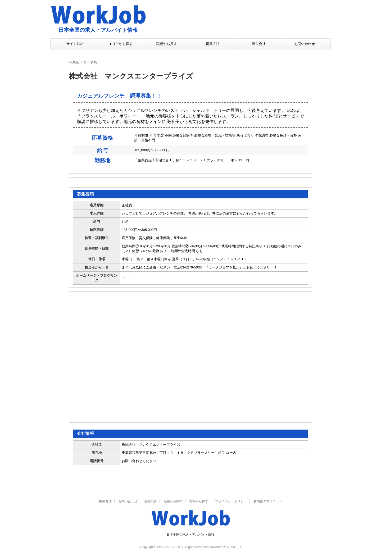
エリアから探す (121, 44)
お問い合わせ (304, 44)
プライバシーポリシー (231, 501)
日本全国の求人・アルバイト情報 (190, 534)
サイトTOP (75, 44)
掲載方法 (213, 44)
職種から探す (166, 44)
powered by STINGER (225, 547)
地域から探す (198, 501)
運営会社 (259, 44)
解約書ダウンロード (267, 501)
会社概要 (150, 501)
